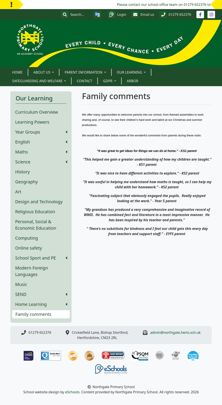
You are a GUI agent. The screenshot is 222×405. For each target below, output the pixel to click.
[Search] (79, 14)
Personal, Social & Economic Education (35, 225)
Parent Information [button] (84, 72)
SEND (41, 294)
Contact (84, 81)
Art (18, 192)
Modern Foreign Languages (31, 271)
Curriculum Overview (36, 112)
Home (17, 72)
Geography (26, 182)
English (41, 142)
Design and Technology (39, 202)
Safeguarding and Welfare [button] (37, 81)
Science (41, 162)
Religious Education (35, 212)
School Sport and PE (41, 258)
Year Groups (41, 132)
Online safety (28, 248)
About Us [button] (42, 72)
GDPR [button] (108, 81)
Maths (41, 152)
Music (21, 284)
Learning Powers (32, 122)
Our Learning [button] (130, 72)
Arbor (132, 81)
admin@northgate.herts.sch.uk (175, 332)
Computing (26, 238)
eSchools (72, 392)
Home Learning (41, 304)
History (22, 172)
